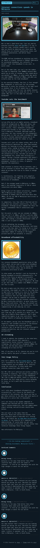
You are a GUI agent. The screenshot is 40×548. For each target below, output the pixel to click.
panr (34, 542)
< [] (19, 441)
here (16, 45)
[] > (20, 444)
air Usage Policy (25, 361)
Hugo (18, 542)
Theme (25, 542)
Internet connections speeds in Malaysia (17, 8)
